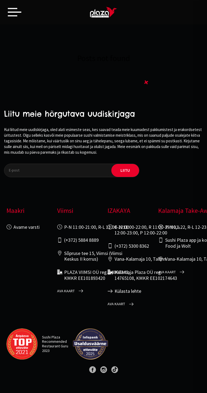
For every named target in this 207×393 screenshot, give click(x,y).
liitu (125, 170)
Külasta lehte (128, 291)
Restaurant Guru (55, 346)
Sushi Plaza (51, 337)
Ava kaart (66, 291)
